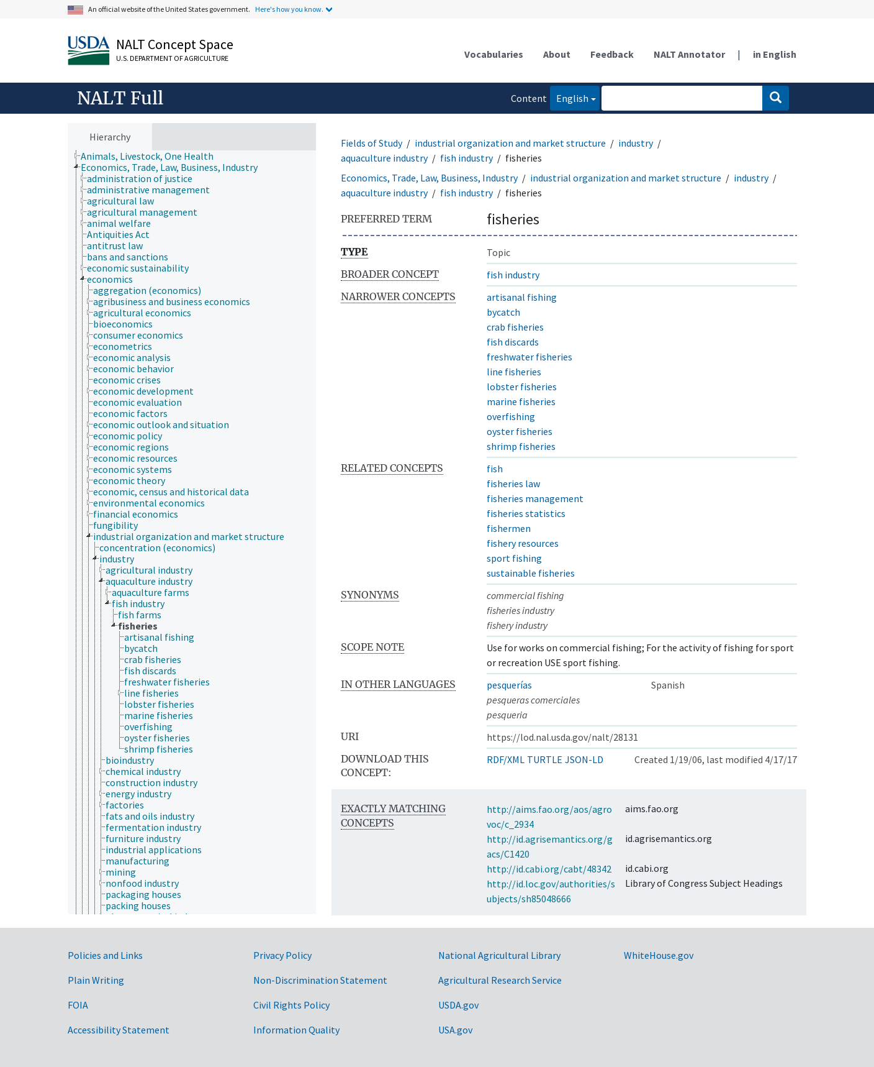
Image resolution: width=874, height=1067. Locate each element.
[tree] (192, 532)
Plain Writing (96, 980)
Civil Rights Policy (291, 1005)
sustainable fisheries (531, 573)
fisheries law (513, 483)
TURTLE (544, 759)
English (569, 97)
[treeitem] (152, 156)
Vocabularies (493, 54)
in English (774, 54)
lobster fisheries (522, 386)
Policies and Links (105, 955)
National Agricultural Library (499, 955)
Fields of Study (371, 143)
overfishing (511, 416)
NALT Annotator (689, 54)
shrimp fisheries (521, 446)
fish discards (513, 342)
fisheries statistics (526, 513)
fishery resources (523, 543)
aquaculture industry (384, 158)
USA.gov (455, 1029)
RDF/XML (506, 759)
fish (495, 468)
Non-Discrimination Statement (320, 980)
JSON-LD (584, 759)
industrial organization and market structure (510, 143)
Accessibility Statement (118, 1029)
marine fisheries (521, 401)
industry (635, 143)
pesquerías (509, 685)
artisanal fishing (522, 297)
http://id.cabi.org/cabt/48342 (549, 869)
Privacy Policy (282, 955)
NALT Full (120, 98)
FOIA (78, 1005)
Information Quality (296, 1029)
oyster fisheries (519, 431)
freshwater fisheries (529, 356)
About (556, 54)
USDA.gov (458, 1005)
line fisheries (514, 371)
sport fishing (514, 558)
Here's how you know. (289, 9)
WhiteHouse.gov (658, 955)
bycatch (503, 312)
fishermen (509, 528)
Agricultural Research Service (500, 980)
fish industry (466, 158)
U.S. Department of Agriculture (172, 58)
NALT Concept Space (174, 44)
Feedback (612, 54)
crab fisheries (515, 327)
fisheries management (535, 498)
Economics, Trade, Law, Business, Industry (429, 178)
